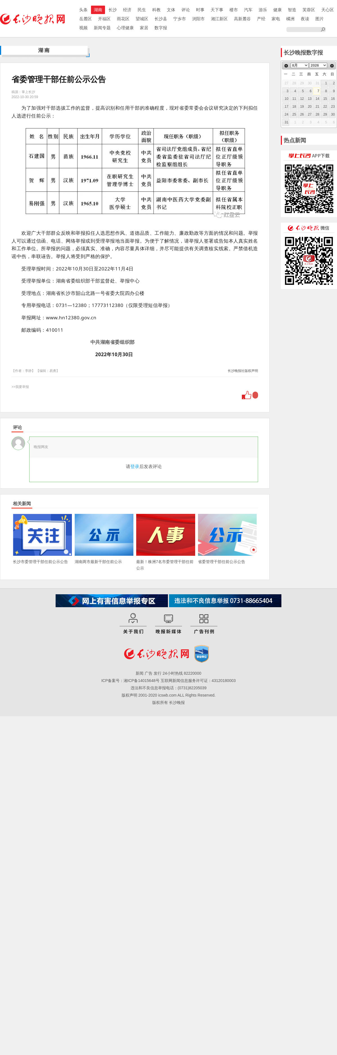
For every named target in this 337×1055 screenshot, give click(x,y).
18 (294, 107)
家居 (144, 27)
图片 (319, 18)
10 (286, 99)
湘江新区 (219, 18)
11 (294, 99)
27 (309, 114)
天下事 (217, 9)
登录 (134, 466)
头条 (83, 9)
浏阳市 (198, 18)
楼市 (233, 9)
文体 (171, 9)
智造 (292, 9)
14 (317, 99)
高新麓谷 (242, 18)
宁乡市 (179, 18)
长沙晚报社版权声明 (243, 371)
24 (286, 114)
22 (325, 107)
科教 (156, 9)
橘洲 (290, 18)
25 (294, 114)
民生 (142, 9)
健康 (277, 9)
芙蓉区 (308, 9)
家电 (276, 18)
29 (325, 114)
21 (317, 107)
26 (302, 114)
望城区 (142, 18)
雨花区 (123, 18)
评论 (185, 9)
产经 (261, 18)
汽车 (248, 9)
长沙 (112, 9)
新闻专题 (102, 27)
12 (302, 99)
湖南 (98, 9)
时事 (200, 9)
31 (286, 122)
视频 (83, 27)
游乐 (263, 9)
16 (333, 99)
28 (317, 114)
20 (309, 107)
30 (333, 114)
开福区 (104, 18)
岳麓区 (85, 18)
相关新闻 (22, 503)
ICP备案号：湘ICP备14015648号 (130, 680)
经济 (127, 9)
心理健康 (125, 27)
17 (286, 107)
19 (302, 107)
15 (325, 99)
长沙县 (160, 18)
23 (333, 107)
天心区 (327, 9)
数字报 (160, 27)
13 (309, 99)
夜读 (305, 18)
